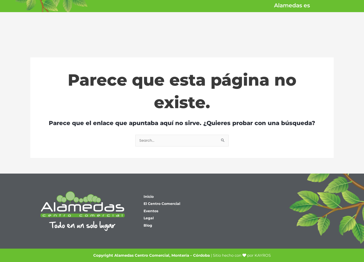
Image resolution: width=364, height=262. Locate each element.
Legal (149, 218)
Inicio (149, 196)
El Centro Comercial (163, 203)
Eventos (152, 211)
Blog (148, 225)
